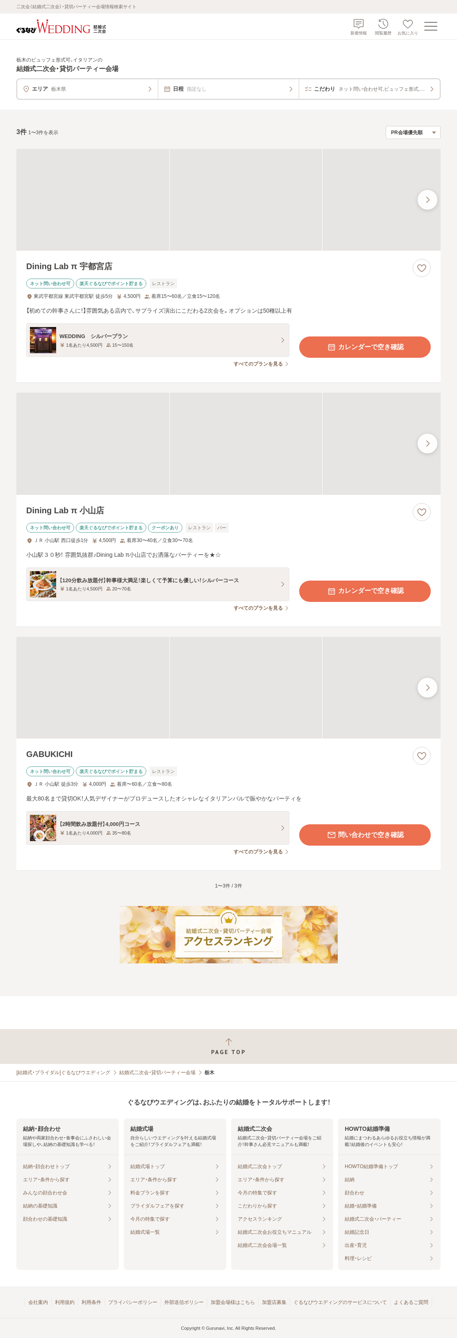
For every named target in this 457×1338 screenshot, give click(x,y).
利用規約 (65, 1302)
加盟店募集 (274, 1302)
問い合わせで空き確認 (365, 835)
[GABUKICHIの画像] (228, 688)
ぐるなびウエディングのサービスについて (340, 1302)
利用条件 (91, 1302)
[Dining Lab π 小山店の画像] (228, 443)
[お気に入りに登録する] (422, 268)
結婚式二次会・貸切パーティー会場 (157, 1072)
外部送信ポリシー (184, 1302)
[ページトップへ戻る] (228, 1046)
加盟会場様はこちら (233, 1302)
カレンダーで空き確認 (365, 347)
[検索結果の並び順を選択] (413, 132)
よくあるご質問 (411, 1302)
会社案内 (38, 1302)
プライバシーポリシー (132, 1302)
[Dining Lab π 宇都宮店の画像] (228, 200)
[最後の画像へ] (427, 200)
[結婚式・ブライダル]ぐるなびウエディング (63, 1072)
